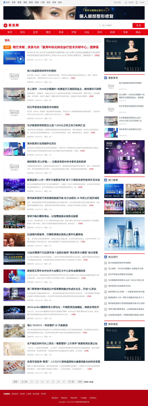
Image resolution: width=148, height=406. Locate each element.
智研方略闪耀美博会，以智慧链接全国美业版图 (52, 216)
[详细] (73, 78)
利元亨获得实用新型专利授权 (43, 107)
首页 (8, 2)
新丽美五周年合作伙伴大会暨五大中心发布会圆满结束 (56, 270)
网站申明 (74, 398)
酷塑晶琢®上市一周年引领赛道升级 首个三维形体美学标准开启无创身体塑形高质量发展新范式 (126, 298)
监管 (37, 32)
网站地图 (117, 2)
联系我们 (93, 398)
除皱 (37, 2)
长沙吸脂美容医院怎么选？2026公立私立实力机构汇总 (56, 125)
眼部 (31, 2)
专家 (127, 32)
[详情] (97, 55)
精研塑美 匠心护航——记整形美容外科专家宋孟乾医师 (56, 161)
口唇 (43, 2)
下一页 (71, 382)
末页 (80, 382)
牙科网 (43, 394)
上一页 (24, 382)
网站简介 (64, 398)
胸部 (25, 2)
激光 (60, 2)
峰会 (140, 32)
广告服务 (83, 398)
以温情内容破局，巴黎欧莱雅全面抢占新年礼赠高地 (55, 234)
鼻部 (14, 2)
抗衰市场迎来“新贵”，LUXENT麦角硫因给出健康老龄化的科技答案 (63, 361)
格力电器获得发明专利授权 (41, 70)
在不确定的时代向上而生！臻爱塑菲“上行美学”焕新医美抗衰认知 (62, 343)
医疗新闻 (36, 394)
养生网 (22, 394)
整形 (50, 32)
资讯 (24, 32)
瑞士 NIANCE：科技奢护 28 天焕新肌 (47, 325)
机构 (114, 32)
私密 (54, 2)
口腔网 (28, 394)
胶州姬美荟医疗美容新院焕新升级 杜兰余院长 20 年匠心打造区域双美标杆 (126, 304)
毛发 (48, 2)
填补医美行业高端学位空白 (41, 143)
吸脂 (19, 2)
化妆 (88, 32)
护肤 (76, 32)
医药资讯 (15, 394)
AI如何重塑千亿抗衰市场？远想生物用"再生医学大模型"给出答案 (62, 252)
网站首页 (55, 398)
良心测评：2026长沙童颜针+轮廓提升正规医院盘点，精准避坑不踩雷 (64, 89)
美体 (63, 32)
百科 (101, 32)
